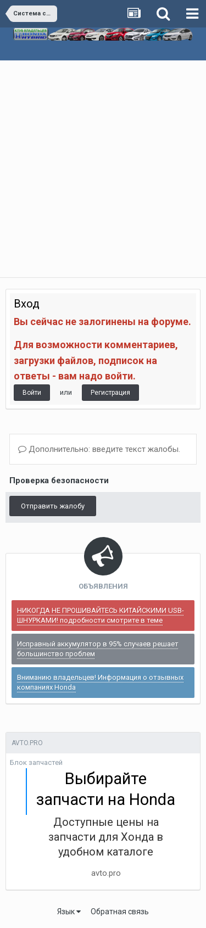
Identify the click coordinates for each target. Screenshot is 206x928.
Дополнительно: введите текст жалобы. (99, 449)
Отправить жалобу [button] (53, 506)
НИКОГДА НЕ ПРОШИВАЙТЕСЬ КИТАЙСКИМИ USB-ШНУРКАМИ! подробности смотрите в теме (100, 615)
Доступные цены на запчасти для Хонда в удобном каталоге (105, 836)
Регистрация (110, 392)
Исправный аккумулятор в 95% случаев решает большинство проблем (98, 649)
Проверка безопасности (59, 480)
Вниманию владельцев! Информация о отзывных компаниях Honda (100, 682)
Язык (69, 911)
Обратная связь (120, 911)
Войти (32, 392)
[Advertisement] (103, 169)
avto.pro (106, 873)
